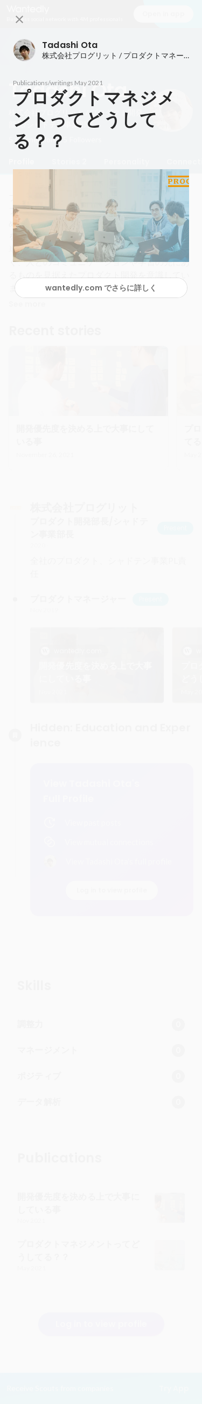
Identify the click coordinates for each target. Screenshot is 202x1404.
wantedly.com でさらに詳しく (101, 287)
